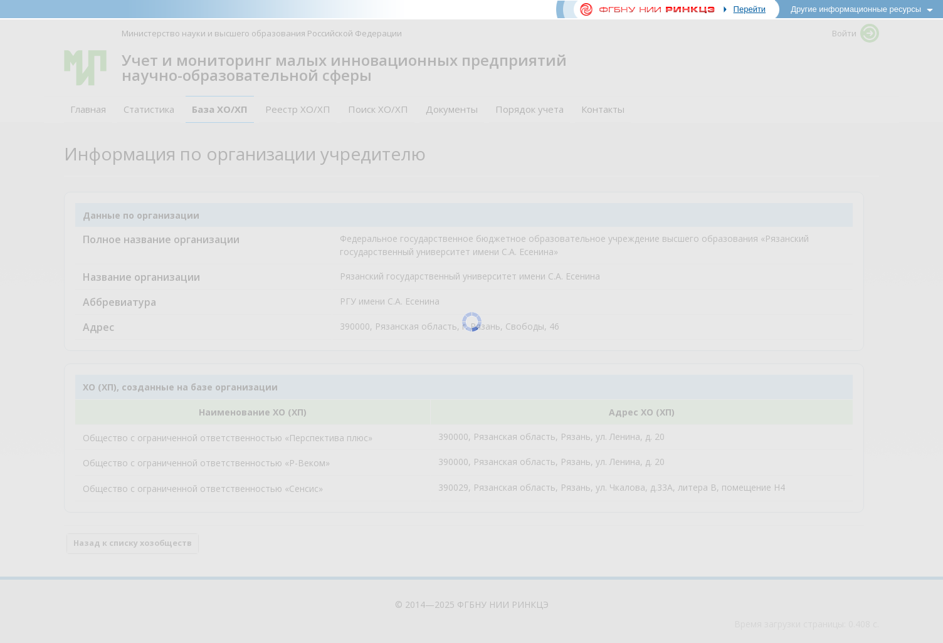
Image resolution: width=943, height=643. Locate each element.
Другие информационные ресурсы (856, 9)
